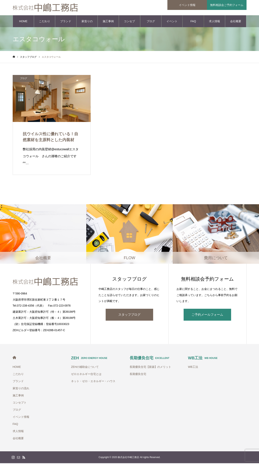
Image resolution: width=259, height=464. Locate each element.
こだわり (44, 21)
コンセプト (129, 24)
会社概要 (235, 21)
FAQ (193, 21)
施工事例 (108, 21)
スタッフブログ (129, 315)
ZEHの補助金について (85, 367)
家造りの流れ (87, 24)
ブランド (65, 21)
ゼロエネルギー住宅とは (86, 374)
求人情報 (214, 21)
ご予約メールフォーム (207, 315)
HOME (23, 21)
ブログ (151, 21)
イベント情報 (171, 24)
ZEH (89, 359)
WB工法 (202, 359)
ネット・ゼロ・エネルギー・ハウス (93, 381)
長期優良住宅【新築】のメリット (150, 367)
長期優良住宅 (149, 359)
